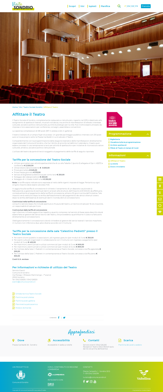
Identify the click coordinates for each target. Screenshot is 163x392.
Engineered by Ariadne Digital (142, 390)
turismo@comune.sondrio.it (94, 377)
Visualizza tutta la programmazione (125, 142)
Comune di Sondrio (26, 390)
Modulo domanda (23, 308)
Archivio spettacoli (118, 145)
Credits (44, 390)
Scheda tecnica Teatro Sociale (28, 294)
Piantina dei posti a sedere (130, 345)
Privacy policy (37, 390)
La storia (114, 164)
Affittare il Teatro (117, 161)
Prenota (146, 6)
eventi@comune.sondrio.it (23, 282)
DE (132, 6)
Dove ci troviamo (117, 167)
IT (125, 6)
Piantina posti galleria (25, 301)
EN (128, 6)
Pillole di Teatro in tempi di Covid (124, 148)
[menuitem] (73, 8)
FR (136, 6)
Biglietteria (115, 139)
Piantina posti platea (24, 297)
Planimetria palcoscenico (26, 304)
